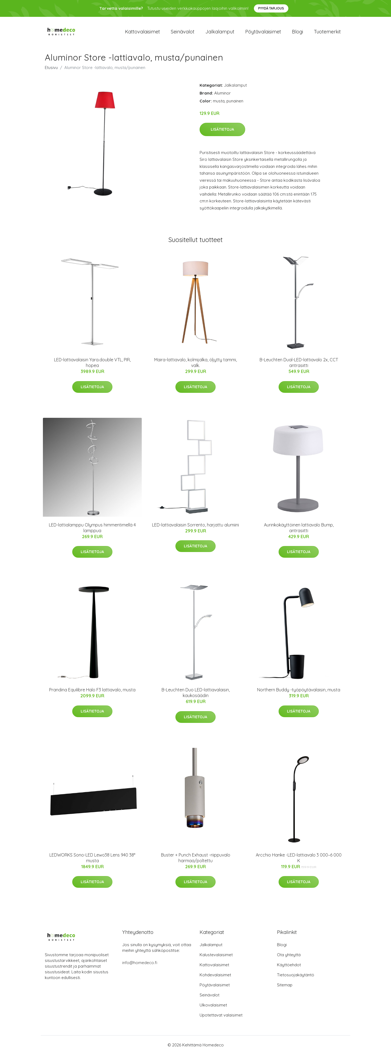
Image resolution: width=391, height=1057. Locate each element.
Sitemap (284, 987)
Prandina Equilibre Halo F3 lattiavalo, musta (92, 692)
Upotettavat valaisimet (221, 1017)
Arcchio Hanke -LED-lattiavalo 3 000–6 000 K (299, 860)
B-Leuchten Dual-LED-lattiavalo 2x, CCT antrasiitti (299, 365)
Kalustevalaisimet (216, 957)
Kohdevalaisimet (215, 977)
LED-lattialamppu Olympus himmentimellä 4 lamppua (92, 530)
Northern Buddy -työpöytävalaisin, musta (298, 692)
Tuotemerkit (327, 33)
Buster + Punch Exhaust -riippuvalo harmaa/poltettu (195, 860)
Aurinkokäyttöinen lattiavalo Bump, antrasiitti (299, 530)
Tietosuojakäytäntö (295, 977)
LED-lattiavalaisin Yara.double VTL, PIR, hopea (92, 365)
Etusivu (51, 70)
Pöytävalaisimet (263, 33)
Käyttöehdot (289, 967)
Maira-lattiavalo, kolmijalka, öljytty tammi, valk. (195, 365)
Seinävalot (182, 33)
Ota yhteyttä (289, 957)
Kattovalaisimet (142, 33)
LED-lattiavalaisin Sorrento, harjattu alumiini (195, 527)
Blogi (297, 33)
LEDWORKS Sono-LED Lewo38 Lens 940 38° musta (92, 860)
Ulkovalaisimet (213, 1007)
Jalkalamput (219, 33)
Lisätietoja (222, 132)
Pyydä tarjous (271, 8)
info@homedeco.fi (139, 965)
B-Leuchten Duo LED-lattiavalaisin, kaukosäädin (196, 695)
